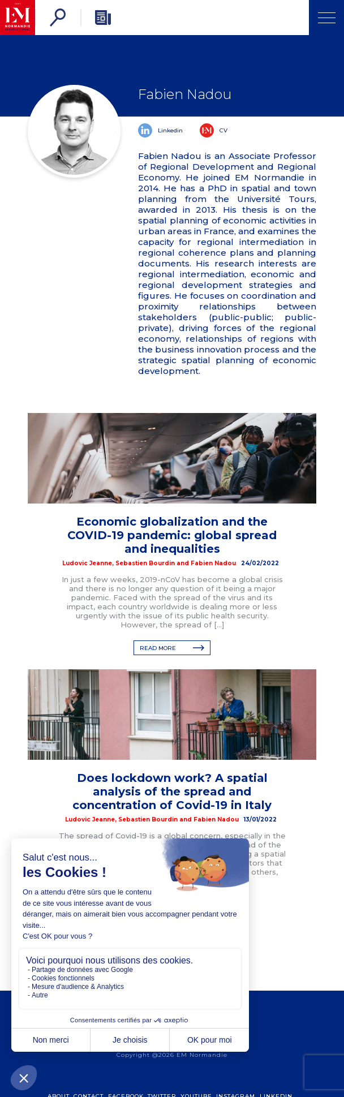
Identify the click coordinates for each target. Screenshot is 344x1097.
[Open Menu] (326, 17)
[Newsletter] (103, 17)
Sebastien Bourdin (145, 563)
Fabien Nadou (213, 563)
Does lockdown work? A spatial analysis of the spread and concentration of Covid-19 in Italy (172, 791)
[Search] (57, 17)
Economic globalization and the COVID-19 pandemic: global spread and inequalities (172, 535)
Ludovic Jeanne (87, 563)
